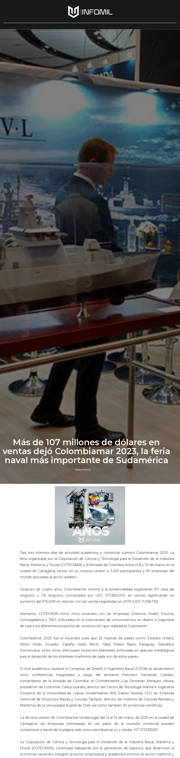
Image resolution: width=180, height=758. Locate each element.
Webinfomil (83, 469)
